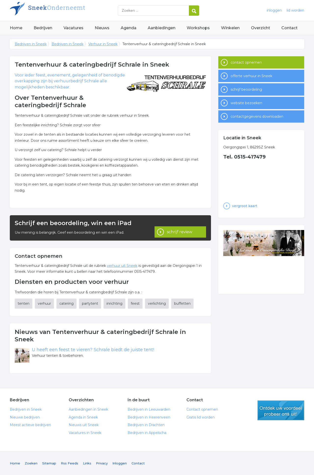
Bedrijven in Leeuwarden (149, 409)
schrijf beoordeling (246, 89)
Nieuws (102, 28)
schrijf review (179, 227)
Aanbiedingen (161, 28)
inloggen (274, 10)
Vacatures (73, 28)
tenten (23, 303)
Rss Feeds (69, 463)
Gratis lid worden (200, 417)
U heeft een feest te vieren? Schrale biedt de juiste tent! (93, 349)
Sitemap (49, 463)
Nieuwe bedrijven (25, 417)
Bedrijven (43, 28)
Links (87, 463)
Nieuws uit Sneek (84, 425)
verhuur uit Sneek (122, 265)
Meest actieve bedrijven (30, 425)
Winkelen (230, 28)
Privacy (102, 463)
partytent (90, 303)
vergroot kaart (244, 206)
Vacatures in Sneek (85, 433)
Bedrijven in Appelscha (147, 433)
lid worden (295, 10)
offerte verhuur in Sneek (251, 76)
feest (135, 303)
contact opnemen (246, 62)
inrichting (114, 303)
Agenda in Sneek (83, 417)
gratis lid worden (281, 410)
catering (66, 303)
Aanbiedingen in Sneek (88, 409)
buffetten (182, 303)
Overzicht (260, 28)
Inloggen (119, 463)
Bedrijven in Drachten (146, 425)
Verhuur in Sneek (103, 44)
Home (16, 28)
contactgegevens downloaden (257, 116)
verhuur (44, 303)
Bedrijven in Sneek (71, 10)
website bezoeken (246, 103)
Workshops (198, 28)
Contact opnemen (202, 409)
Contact (289, 28)
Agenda (128, 28)
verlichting (157, 303)
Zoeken (31, 463)
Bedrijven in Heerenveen (149, 417)
